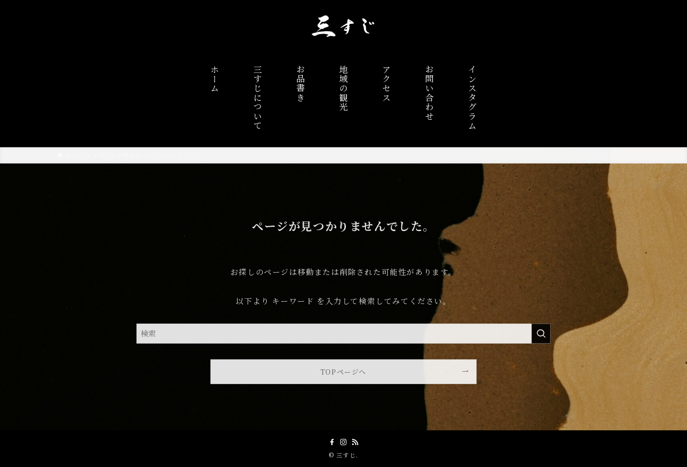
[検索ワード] (343, 334)
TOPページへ (343, 371)
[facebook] (332, 442)
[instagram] (343, 442)
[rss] (355, 442)
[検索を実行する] (541, 334)
